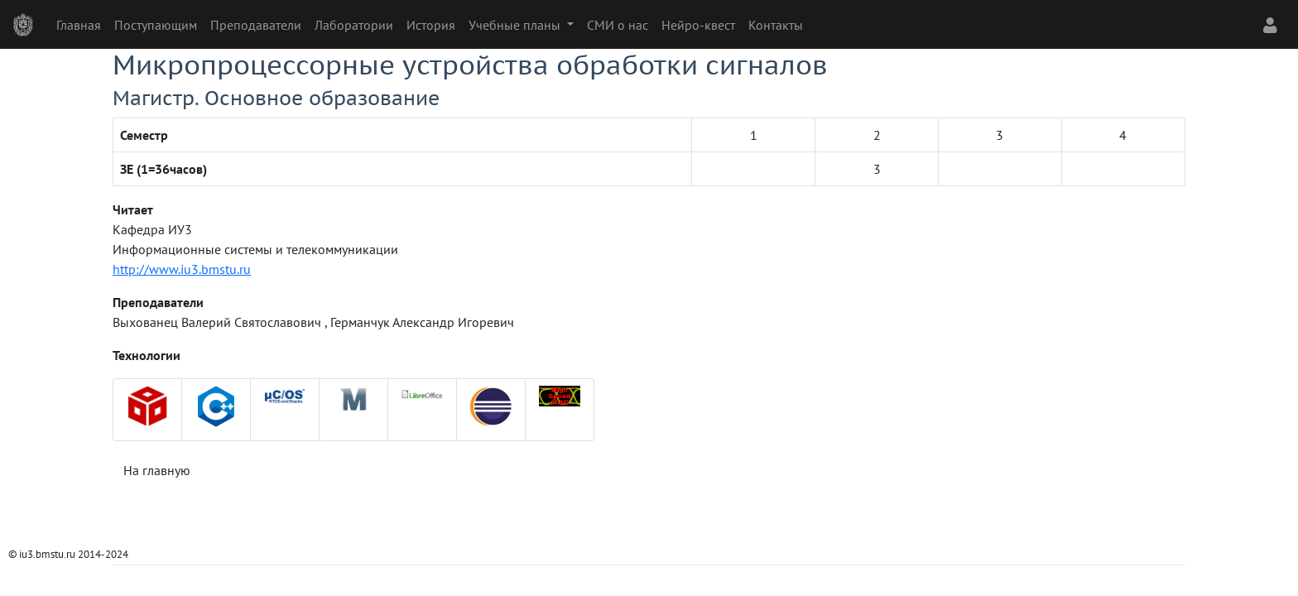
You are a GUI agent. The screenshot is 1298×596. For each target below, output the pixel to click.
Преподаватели (255, 25)
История (430, 25)
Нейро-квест (698, 25)
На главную (156, 470)
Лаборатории (354, 25)
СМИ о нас (617, 25)
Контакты (775, 25)
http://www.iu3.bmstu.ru (182, 269)
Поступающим (155, 25)
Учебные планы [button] (516, 25)
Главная (78, 25)
